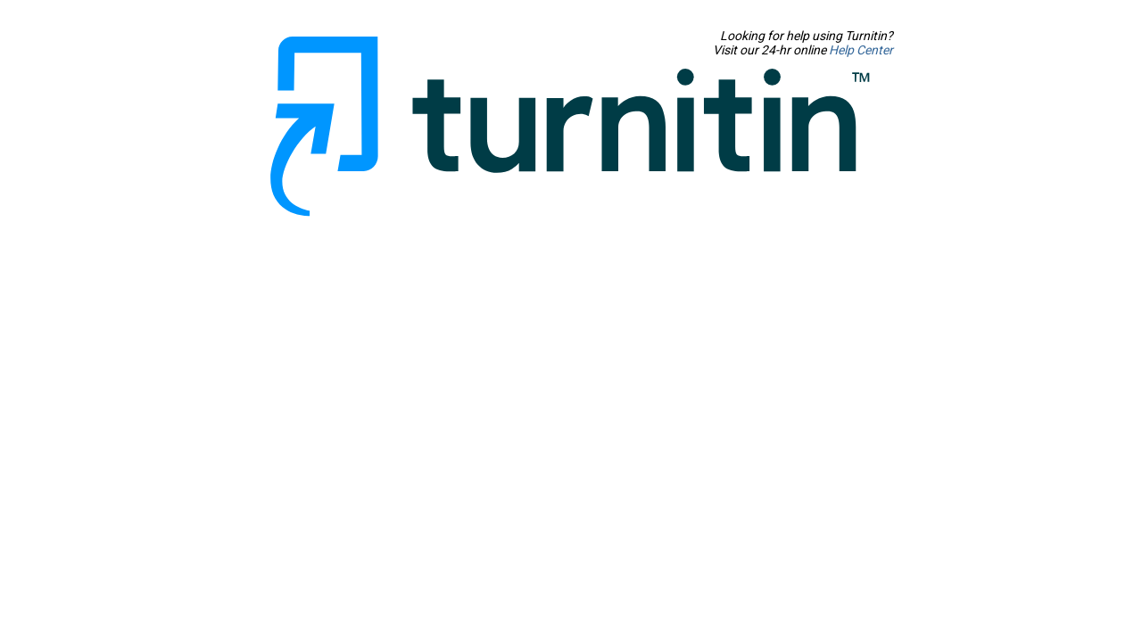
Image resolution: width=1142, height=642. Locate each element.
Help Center (1047, 50)
